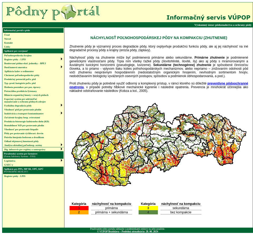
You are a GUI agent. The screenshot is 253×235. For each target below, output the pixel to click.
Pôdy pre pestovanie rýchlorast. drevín (23, 133)
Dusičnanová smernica (15, 67)
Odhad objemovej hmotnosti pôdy (21, 141)
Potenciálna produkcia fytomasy (20, 91)
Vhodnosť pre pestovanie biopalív (21, 129)
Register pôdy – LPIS (15, 59)
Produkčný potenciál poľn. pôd (20, 79)
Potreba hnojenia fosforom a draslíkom (24, 137)
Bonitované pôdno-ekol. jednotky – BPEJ (25, 63)
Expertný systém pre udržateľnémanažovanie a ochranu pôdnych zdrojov (25, 100)
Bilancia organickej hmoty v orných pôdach (26, 95)
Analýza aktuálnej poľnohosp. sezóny (23, 145)
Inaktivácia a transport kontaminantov (24, 113)
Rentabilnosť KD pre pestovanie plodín (24, 125)
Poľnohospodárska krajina (18, 55)
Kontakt (8, 42)
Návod (7, 38)
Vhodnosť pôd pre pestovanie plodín (22, 109)
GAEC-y (8, 164)
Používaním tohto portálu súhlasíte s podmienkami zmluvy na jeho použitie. (127, 229)
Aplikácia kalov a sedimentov (19, 71)
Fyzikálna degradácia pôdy (18, 105)
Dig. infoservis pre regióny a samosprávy (24, 149)
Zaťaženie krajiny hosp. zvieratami (22, 117)
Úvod (7, 35)
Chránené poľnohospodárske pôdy (21, 75)
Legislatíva (9, 160)
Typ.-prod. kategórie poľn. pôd (20, 83)
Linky (7, 46)
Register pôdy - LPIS (15, 176)
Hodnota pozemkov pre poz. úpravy (22, 87)
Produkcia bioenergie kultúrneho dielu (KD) (26, 121)
